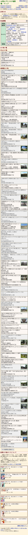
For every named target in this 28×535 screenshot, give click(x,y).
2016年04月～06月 (11, 25)
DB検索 (18, 7)
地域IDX (8, 7)
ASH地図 (15, 15)
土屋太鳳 (10, 29)
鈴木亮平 (22, 29)
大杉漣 (9, 41)
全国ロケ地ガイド (15, 528)
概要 (22, 7)
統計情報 (18, 9)
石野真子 (14, 40)
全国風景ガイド (7, 15)
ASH (21, 528)
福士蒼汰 (12, 27)
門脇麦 (14, 30)
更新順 (21, 5)
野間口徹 (23, 32)
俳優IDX (3, 7)
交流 (26, 7)
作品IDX (8, 5)
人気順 (25, 5)
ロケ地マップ (11, 9)
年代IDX (3, 5)
